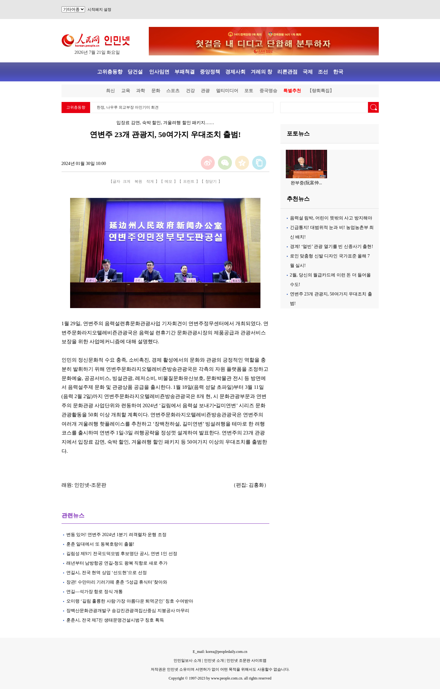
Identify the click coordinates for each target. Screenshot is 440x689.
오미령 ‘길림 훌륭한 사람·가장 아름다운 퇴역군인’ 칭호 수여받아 (129, 601)
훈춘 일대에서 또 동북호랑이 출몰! (100, 544)
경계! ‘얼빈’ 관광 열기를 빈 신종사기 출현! (331, 246)
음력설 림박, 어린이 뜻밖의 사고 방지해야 (331, 218)
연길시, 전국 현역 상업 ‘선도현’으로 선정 (106, 572)
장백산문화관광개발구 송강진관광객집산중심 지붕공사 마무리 (128, 610)
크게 (126, 181)
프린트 (188, 181)
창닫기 (211, 181)
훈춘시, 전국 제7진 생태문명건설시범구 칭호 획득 (115, 620)
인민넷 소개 (213, 660)
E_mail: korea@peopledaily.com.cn (220, 651)
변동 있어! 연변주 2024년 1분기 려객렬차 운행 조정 (116, 534)
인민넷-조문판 (90, 485)
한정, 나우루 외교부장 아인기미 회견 (128, 107)
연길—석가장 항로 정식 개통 (94, 591)
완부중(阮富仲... (306, 182)
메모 (168, 181)
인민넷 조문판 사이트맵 (246, 660)
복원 (138, 181)
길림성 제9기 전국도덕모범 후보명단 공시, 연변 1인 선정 (121, 553)
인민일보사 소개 (187, 660)
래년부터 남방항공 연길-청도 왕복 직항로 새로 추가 (117, 563)
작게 (150, 181)
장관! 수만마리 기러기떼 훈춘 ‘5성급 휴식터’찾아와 (116, 582)
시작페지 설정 (99, 9)
